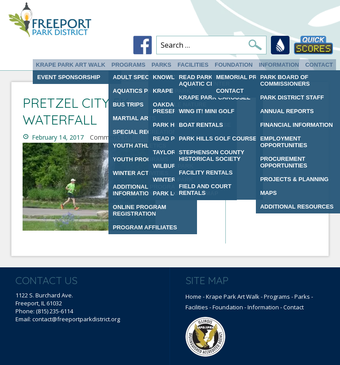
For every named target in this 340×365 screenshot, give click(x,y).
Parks (161, 64)
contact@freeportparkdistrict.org (76, 319)
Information (279, 64)
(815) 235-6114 (54, 311)
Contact (319, 64)
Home (193, 296)
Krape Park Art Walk (70, 64)
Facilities (193, 64)
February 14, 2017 (58, 137)
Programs (129, 64)
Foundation (234, 64)
